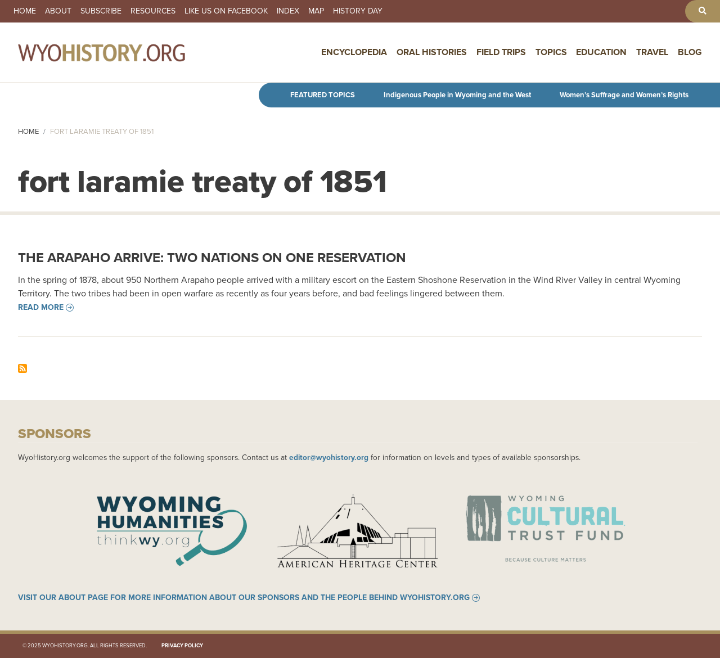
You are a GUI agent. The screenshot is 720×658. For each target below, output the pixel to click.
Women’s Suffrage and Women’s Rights (624, 94)
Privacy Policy (182, 646)
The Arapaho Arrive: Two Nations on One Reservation (212, 257)
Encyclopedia (354, 52)
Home (25, 11)
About (58, 11)
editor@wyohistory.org (328, 457)
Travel (652, 52)
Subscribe (101, 11)
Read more (41, 307)
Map (316, 11)
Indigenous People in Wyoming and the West (457, 94)
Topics (551, 52)
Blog (690, 52)
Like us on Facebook (226, 11)
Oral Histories (432, 52)
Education (601, 52)
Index (288, 11)
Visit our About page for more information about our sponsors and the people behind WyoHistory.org (244, 597)
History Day (357, 11)
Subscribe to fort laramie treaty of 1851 (22, 368)
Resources (153, 11)
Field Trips (501, 52)
